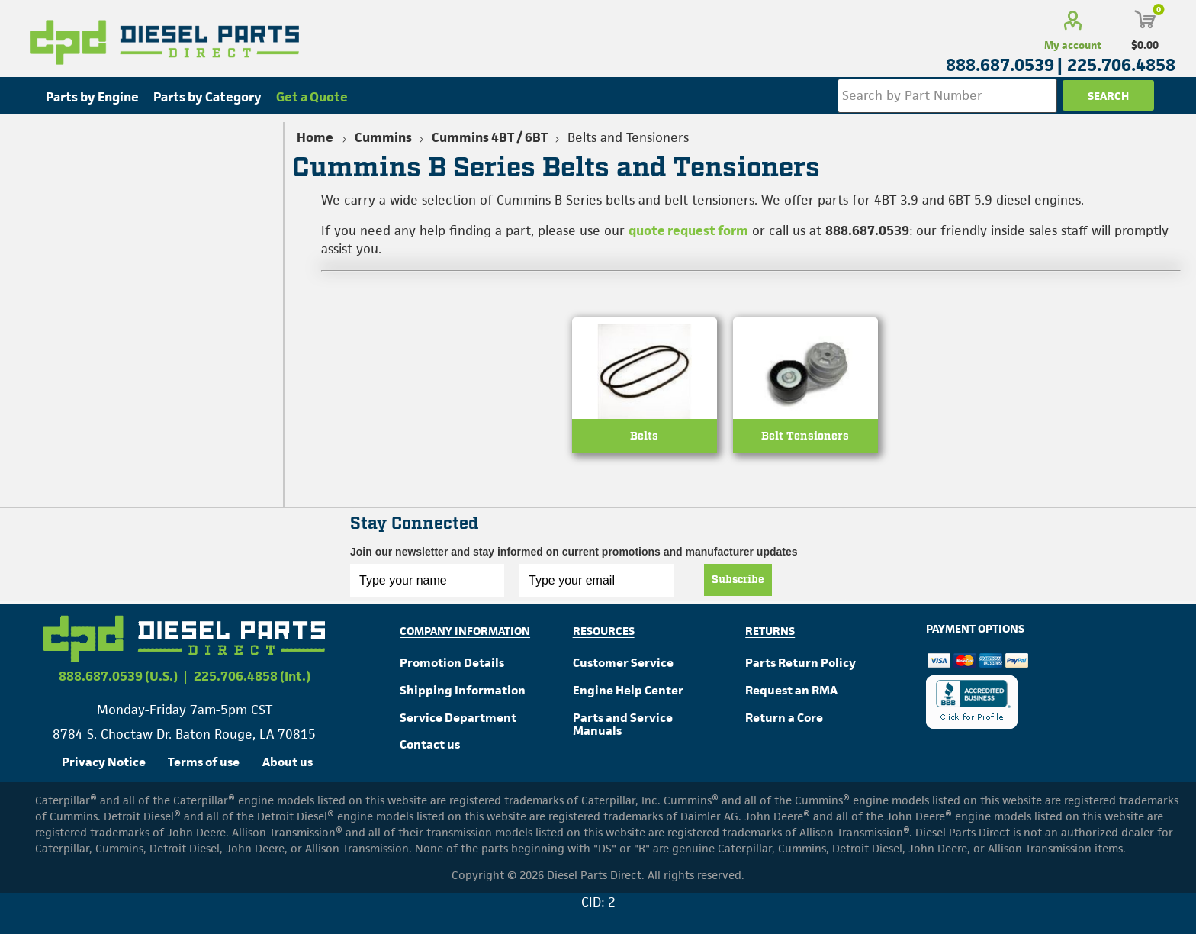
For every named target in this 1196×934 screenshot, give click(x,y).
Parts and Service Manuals (623, 724)
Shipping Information (463, 690)
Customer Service (623, 663)
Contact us (430, 744)
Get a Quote (312, 97)
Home (315, 137)
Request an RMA (791, 690)
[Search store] (947, 96)
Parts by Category (207, 97)
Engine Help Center (628, 690)
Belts (644, 436)
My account (1072, 45)
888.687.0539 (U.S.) (118, 676)
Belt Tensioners (805, 436)
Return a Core (784, 718)
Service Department (458, 718)
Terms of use (204, 762)
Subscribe (738, 580)
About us (287, 762)
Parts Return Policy (800, 663)
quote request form (688, 230)
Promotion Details (452, 663)
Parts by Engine (92, 97)
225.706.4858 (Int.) (252, 676)
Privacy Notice (104, 762)
